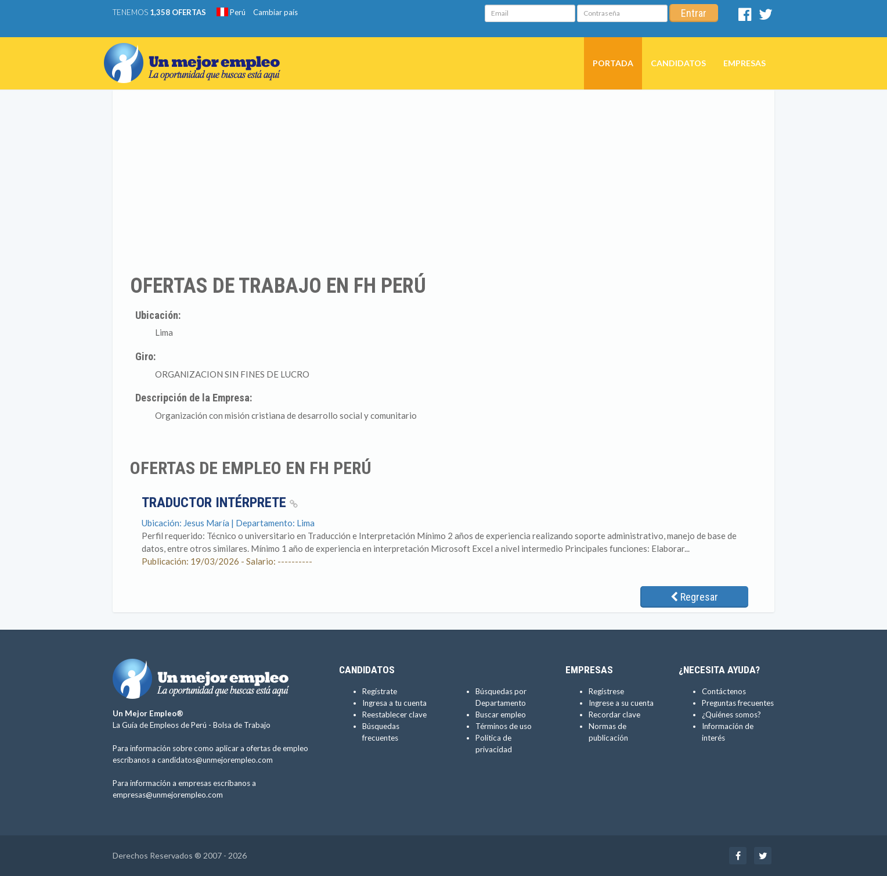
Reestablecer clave (394, 714)
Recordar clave (614, 714)
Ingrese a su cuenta (621, 703)
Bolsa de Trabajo (242, 725)
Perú (231, 12)
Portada (613, 63)
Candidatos (678, 63)
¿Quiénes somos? (731, 714)
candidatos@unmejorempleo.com (215, 759)
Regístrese (606, 691)
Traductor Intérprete (220, 502)
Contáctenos (724, 691)
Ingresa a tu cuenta (394, 703)
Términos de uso (503, 726)
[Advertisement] (443, 181)
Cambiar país (275, 12)
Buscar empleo (500, 714)
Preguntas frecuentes (738, 703)
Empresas (744, 63)
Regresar (694, 597)
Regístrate (379, 691)
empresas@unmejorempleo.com (168, 794)
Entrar (693, 13)
